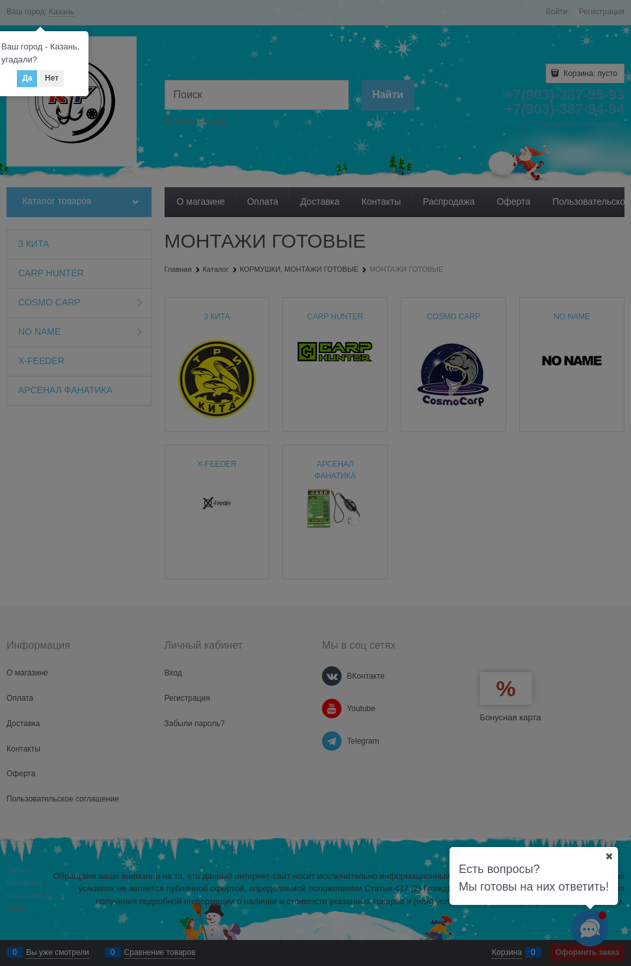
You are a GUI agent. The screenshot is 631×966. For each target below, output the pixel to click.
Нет (52, 78)
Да (27, 78)
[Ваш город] (608, 856)
